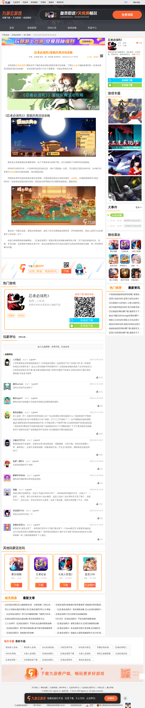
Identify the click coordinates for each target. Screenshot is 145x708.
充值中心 (92, 28)
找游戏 (25, 2)
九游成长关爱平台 (88, 688)
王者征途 (41, 574)
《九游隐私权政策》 (21, 705)
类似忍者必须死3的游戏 (85, 660)
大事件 (112, 207)
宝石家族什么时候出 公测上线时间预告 (125, 303)
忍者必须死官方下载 (67, 660)
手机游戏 (5, 35)
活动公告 (51, 28)
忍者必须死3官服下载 (48, 653)
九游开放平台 (74, 688)
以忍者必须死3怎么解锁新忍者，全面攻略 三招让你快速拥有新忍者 (28, 605)
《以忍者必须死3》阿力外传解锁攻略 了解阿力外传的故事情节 (28, 614)
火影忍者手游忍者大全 (67, 647)
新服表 (51, 2)
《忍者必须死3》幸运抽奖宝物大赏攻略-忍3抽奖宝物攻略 (79, 628)
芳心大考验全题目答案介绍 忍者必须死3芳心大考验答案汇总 (28, 609)
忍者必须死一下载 (12, 660)
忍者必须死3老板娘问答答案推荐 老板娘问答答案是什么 (79, 605)
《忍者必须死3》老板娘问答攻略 (19, 633)
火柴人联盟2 (65, 574)
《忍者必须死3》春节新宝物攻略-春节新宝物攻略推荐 (28, 628)
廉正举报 (110, 688)
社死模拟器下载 (31, 660)
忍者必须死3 (16, 35)
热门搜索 (27, 35)
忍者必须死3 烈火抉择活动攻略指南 (71, 614)
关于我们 (35, 688)
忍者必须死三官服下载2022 (122, 647)
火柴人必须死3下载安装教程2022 (30, 653)
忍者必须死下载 (67, 653)
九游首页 (16, 2)
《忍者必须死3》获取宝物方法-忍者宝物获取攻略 (77, 623)
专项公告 (100, 688)
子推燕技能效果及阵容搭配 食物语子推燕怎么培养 (125, 294)
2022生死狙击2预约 (12, 653)
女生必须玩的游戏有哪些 (49, 647)
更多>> (139, 207)
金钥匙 (74, 178)
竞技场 (13, 172)
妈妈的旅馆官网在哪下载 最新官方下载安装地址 (125, 328)
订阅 (139, 43)
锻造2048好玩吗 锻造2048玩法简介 (124, 324)
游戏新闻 (31, 28)
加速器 (21, 315)
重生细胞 (16, 574)
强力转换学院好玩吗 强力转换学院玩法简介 (125, 307)
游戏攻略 (72, 28)
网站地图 (44, 688)
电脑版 (11, 315)
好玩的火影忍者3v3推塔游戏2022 (85, 647)
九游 (75, 65)
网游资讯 (60, 2)
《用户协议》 (37, 705)
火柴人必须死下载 (85, 653)
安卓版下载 (81, 326)
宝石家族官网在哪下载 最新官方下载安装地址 (125, 311)
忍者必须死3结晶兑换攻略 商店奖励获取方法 (24, 619)
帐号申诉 (63, 688)
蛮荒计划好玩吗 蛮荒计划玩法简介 (124, 298)
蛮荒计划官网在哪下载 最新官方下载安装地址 (125, 333)
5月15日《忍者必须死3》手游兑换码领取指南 (76, 619)
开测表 (43, 2)
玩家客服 (53, 688)
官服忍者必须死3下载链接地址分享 (104, 647)
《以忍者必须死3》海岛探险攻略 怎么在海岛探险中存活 (79, 609)
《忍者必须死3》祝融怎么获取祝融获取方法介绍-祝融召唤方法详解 (79, 633)
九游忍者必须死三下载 (122, 653)
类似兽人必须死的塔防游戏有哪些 (12, 647)
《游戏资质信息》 (76, 705)
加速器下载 (81, 320)
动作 (31, 300)
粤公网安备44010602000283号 (110, 705)
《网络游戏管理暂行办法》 (56, 705)
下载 (66, 271)
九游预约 (90, 585)
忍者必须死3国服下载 (48, 660)
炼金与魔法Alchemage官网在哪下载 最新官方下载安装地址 (125, 315)
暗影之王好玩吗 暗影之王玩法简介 (124, 320)
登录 (126, 2)
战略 (85, 578)
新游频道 (34, 2)
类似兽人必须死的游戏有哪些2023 (31, 647)
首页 (11, 28)
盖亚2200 (90, 574)
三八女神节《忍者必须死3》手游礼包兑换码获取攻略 (28, 623)
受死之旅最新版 (104, 653)
